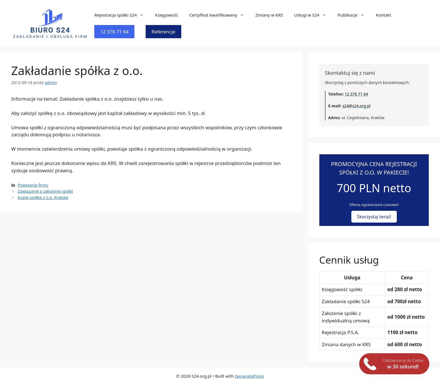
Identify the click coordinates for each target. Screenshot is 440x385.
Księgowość (166, 15)
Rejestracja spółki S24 (121, 14)
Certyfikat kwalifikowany (219, 14)
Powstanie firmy (33, 185)
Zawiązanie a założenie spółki (45, 191)
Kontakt (383, 15)
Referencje (163, 31)
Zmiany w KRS (269, 15)
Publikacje (354, 14)
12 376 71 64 (114, 31)
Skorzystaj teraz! (374, 217)
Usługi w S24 (313, 14)
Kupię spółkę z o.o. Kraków (43, 197)
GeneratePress (249, 376)
